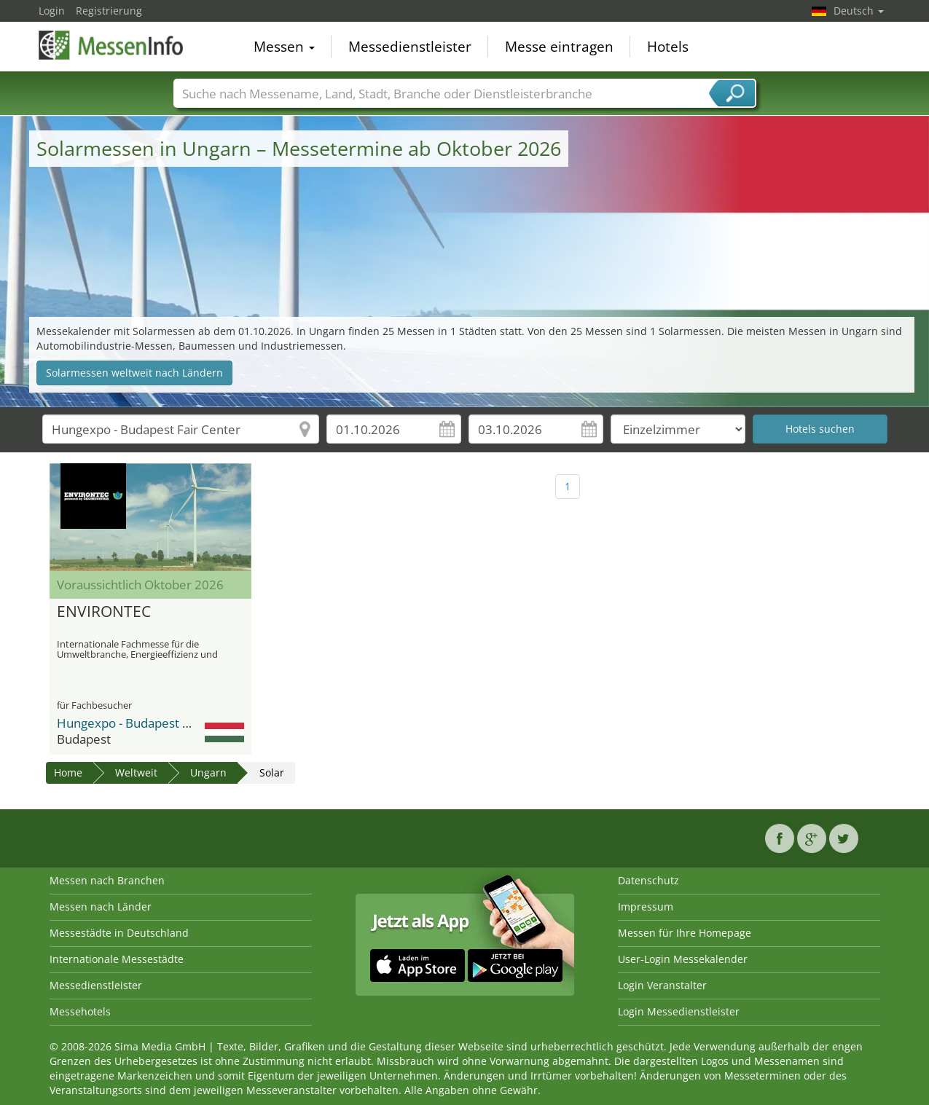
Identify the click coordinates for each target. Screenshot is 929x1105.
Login (52, 10)
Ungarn (208, 772)
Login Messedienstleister (679, 1011)
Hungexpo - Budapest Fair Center (151, 723)
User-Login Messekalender (683, 959)
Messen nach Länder (101, 906)
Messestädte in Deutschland (119, 933)
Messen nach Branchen (107, 880)
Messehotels (80, 1011)
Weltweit (136, 772)
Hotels (668, 46)
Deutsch (859, 10)
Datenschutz (648, 880)
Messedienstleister (409, 46)
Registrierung (109, 10)
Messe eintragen (559, 46)
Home (68, 772)
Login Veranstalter (662, 985)
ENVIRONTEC (104, 611)
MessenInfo (111, 45)
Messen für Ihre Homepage (684, 933)
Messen (284, 46)
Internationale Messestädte (117, 959)
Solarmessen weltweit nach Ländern (134, 373)
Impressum (645, 906)
